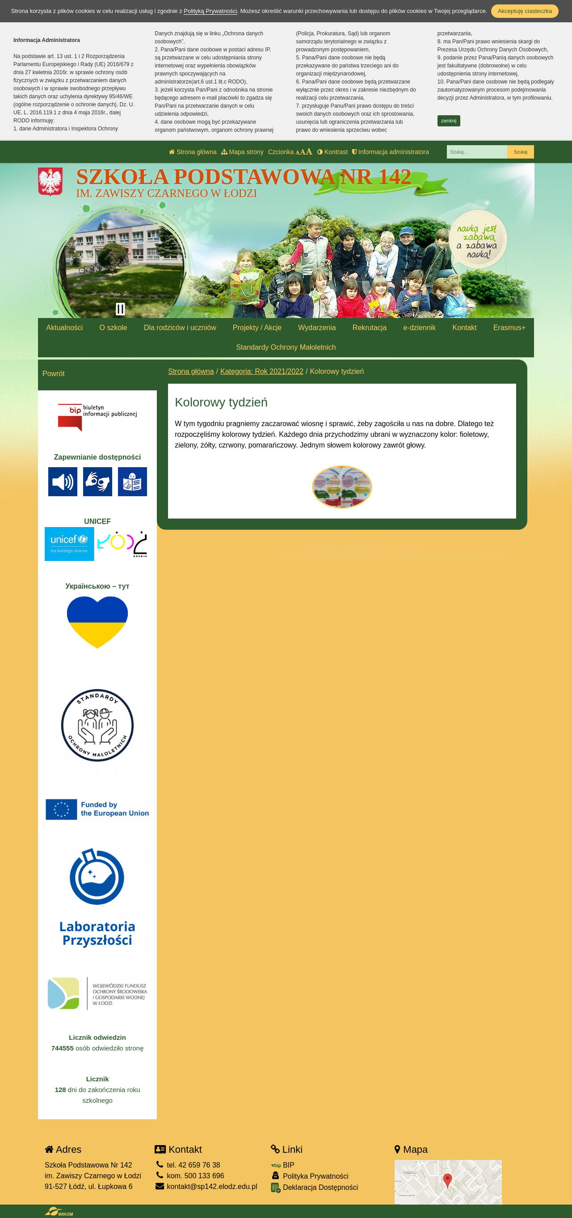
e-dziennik (419, 327)
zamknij (448, 120)
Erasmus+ (509, 327)
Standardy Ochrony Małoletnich (286, 347)
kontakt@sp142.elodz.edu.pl (206, 1186)
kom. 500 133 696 (189, 1176)
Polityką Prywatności (210, 11)
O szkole (113, 327)
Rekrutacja (370, 327)
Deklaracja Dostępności (314, 1188)
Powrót (53, 373)
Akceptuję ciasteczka (525, 11)
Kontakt (465, 327)
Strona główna (192, 151)
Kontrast (332, 151)
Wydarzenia (317, 327)
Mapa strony (242, 151)
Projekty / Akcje (257, 327)
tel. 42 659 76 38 (187, 1165)
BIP (282, 1165)
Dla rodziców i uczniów (180, 327)
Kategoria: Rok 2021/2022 (261, 371)
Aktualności (64, 327)
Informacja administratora (390, 151)
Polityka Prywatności (310, 1176)
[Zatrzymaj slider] (120, 309)
